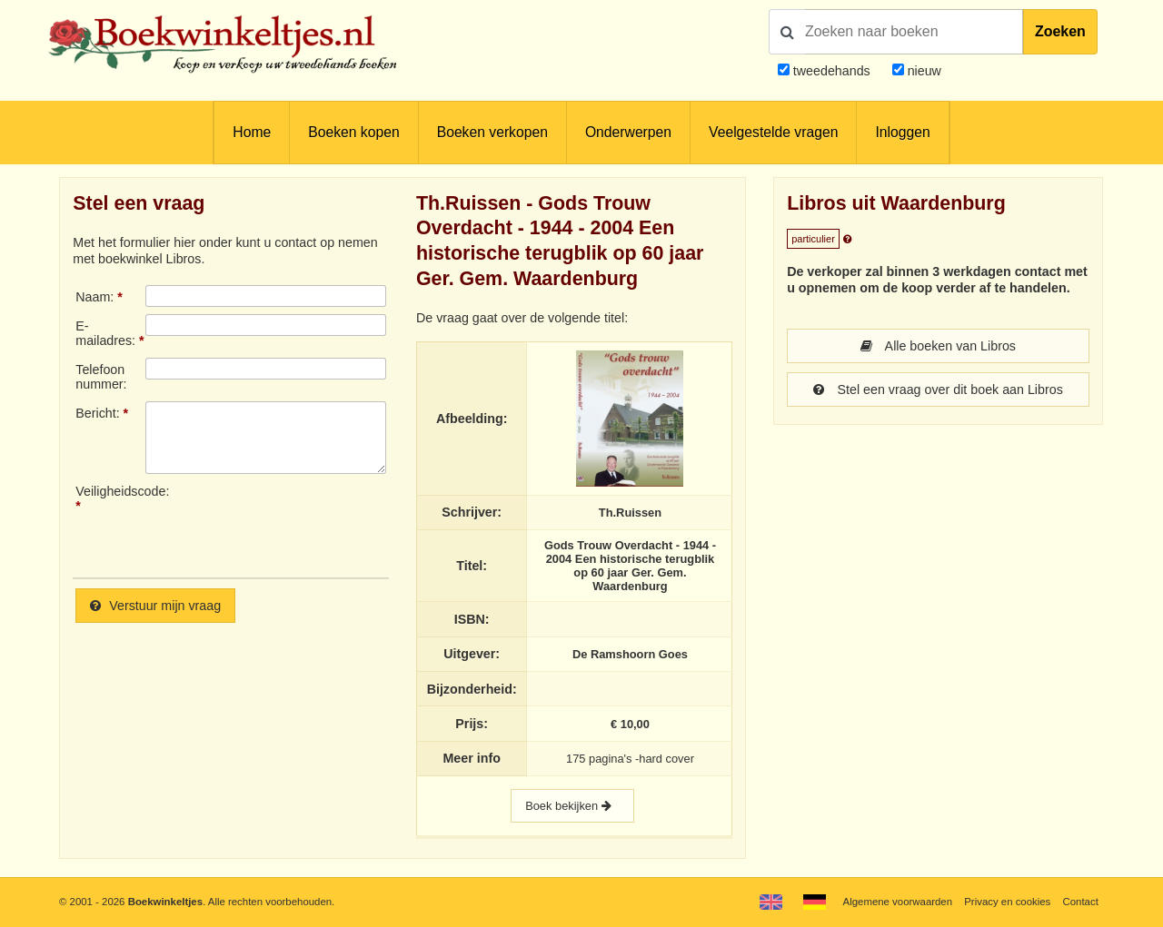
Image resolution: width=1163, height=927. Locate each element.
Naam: (94, 297)
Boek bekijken (572, 806)
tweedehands (831, 71)
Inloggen (902, 132)
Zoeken (1060, 31)
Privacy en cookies (1007, 901)
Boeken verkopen (492, 132)
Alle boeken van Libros (938, 346)
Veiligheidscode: (110, 491)
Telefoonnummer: (100, 376)
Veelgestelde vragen (773, 132)
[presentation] (297, 523)
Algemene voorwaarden (897, 901)
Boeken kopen (353, 132)
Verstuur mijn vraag (155, 605)
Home (252, 132)
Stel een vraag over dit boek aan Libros (938, 389)
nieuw (922, 71)
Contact (1080, 901)
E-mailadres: (105, 333)
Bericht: (97, 413)
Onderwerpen (628, 132)
